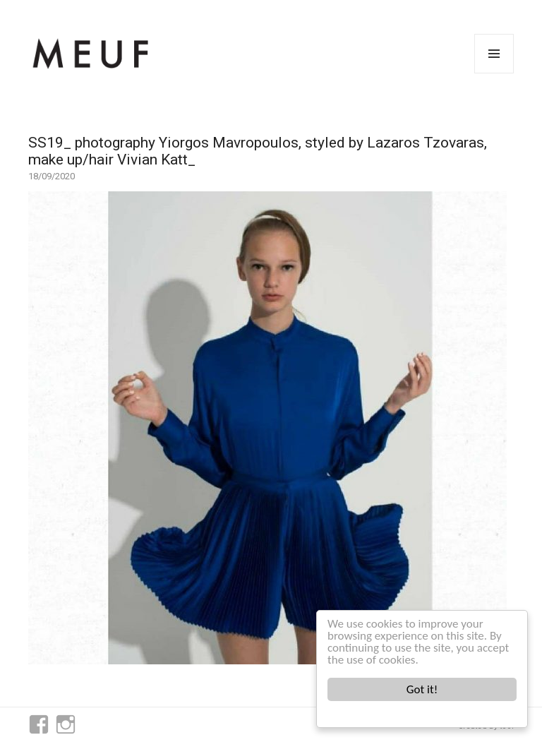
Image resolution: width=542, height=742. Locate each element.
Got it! (422, 689)
